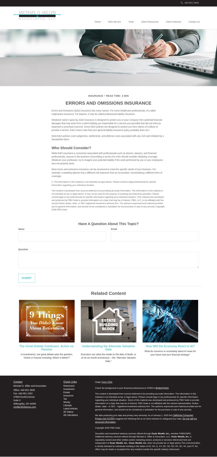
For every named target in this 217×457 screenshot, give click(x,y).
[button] (111, 18)
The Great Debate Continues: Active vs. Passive (46, 348)
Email (114, 229)
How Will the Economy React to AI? (170, 346)
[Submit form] (26, 278)
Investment (68, 389)
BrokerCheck (162, 388)
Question (23, 249)
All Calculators (70, 415)
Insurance (68, 396)
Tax (65, 399)
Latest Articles (70, 409)
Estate (66, 392)
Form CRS (107, 382)
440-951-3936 (190, 2)
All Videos (68, 412)
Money (66, 402)
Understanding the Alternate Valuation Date (108, 348)
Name (21, 229)
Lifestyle (67, 405)
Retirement (68, 386)
